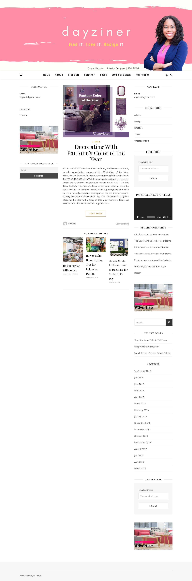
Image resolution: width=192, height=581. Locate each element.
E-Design (73, 74)
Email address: (146, 162)
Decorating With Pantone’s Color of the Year (96, 153)
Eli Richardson (141, 247)
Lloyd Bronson (141, 234)
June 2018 (139, 384)
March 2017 (140, 468)
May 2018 (139, 390)
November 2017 (142, 429)
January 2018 (140, 416)
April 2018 (139, 397)
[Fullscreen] (168, 217)
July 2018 (138, 377)
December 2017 (142, 423)
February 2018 (141, 410)
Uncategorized (141, 140)
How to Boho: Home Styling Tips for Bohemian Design (94, 264)
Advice (137, 114)
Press (103, 74)
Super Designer (121, 74)
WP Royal (37, 575)
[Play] (138, 217)
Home (46, 74)
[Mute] (164, 217)
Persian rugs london (144, 260)
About (59, 74)
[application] (153, 209)
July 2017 (138, 455)
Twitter (24, 115)
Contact (89, 74)
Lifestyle (138, 127)
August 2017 (140, 448)
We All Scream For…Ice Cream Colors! (152, 353)
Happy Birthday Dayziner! (146, 346)
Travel (137, 134)
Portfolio (142, 74)
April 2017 (139, 461)
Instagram (25, 109)
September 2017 (142, 442)
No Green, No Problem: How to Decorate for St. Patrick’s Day (118, 269)
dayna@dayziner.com (30, 97)
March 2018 (140, 403)
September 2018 (142, 371)
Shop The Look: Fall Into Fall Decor (151, 340)
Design (96, 142)
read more (96, 213)
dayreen (72, 223)
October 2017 (141, 436)
